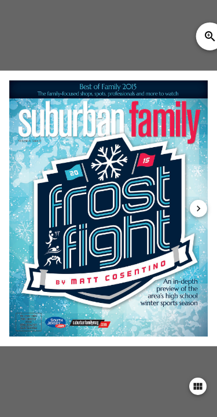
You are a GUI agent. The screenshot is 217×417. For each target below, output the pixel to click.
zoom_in (210, 36)
